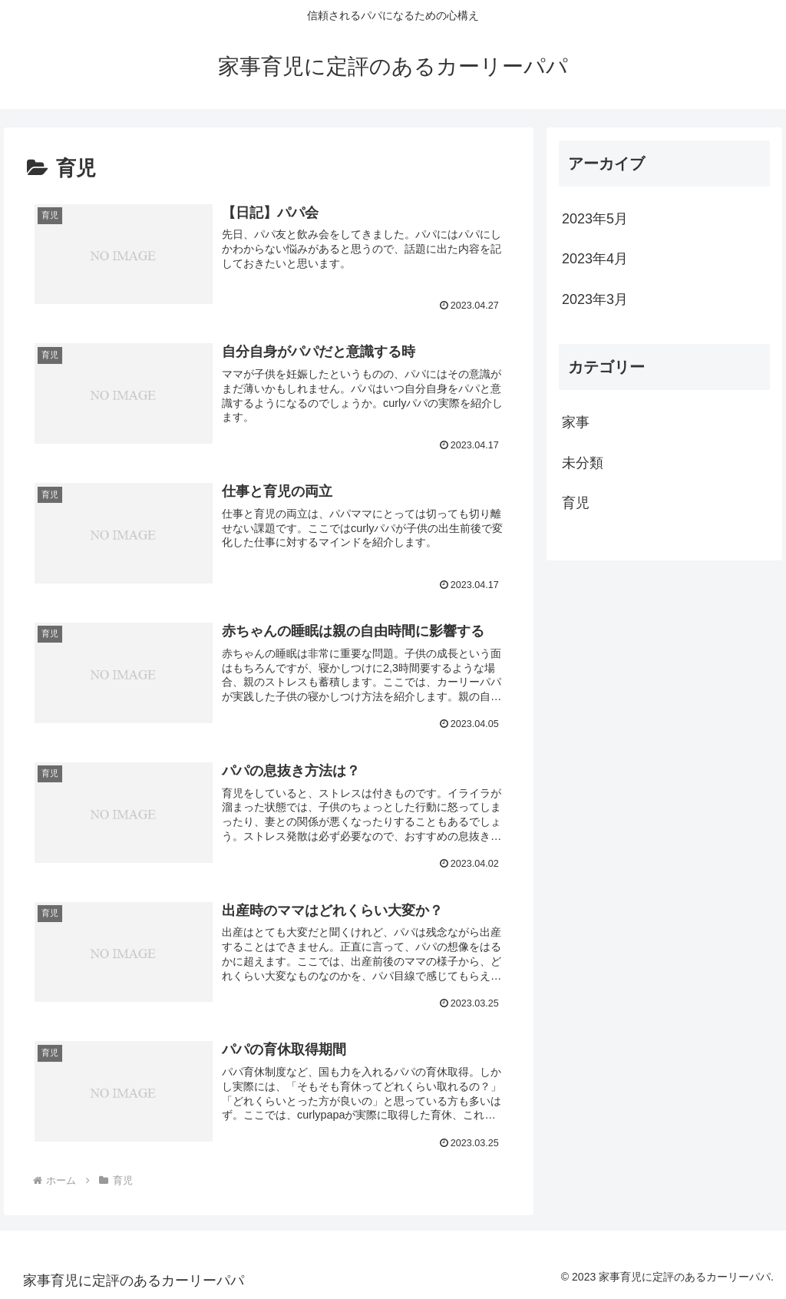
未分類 (582, 463)
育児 (576, 503)
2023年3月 (595, 299)
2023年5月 (595, 218)
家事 (576, 422)
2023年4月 (595, 258)
